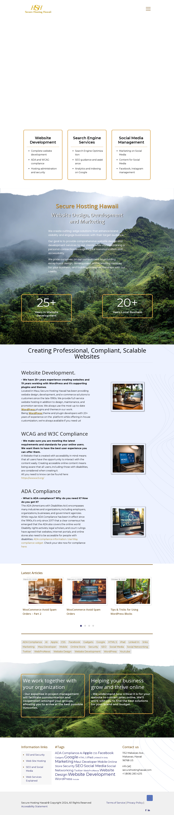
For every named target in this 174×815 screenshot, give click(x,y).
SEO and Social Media (34, 769)
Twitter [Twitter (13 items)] (78, 770)
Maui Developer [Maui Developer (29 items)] (85, 761)
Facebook (74, 642)
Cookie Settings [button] (148, 812)
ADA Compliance (32, 642)
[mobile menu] (148, 8)
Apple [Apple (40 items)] (87, 753)
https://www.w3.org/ (32, 478)
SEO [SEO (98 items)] (79, 765)
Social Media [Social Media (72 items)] (95, 766)
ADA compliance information (50, 539)
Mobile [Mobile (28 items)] (102, 761)
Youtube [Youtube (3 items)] (76, 779)
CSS (63, 642)
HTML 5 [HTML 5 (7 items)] (82, 757)
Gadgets (88, 642)
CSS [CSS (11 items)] (95, 753)
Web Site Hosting (36, 761)
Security (93, 647)
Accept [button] (165, 812)
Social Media (117, 647)
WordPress (110, 651)
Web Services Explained (33, 779)
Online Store (78, 647)
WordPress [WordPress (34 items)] (63, 779)
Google (100, 642)
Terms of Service (115, 802)
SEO (103, 647)
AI (46, 642)
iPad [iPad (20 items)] (90, 757)
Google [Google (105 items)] (71, 757)
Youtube (125, 651)
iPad (122, 642)
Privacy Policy (135, 802)
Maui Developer (47, 647)
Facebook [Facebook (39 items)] (106, 753)
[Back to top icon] (150, 798)
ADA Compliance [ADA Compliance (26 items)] (67, 753)
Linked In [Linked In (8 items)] (98, 757)
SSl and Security (35, 754)
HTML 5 (112, 642)
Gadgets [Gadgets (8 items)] (59, 757)
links (145, 642)
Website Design (62, 651)
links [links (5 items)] (106, 758)
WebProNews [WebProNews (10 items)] (91, 770)
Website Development (88, 651)
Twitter (27, 651)
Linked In (134, 642)
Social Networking (137, 647)
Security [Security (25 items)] (69, 766)
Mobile (63, 647)
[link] (128, 494)
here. (24, 546)
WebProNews (42, 651)
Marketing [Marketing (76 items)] (64, 761)
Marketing (29, 647)
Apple (54, 642)
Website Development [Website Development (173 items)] (91, 774)
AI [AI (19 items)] (81, 753)
